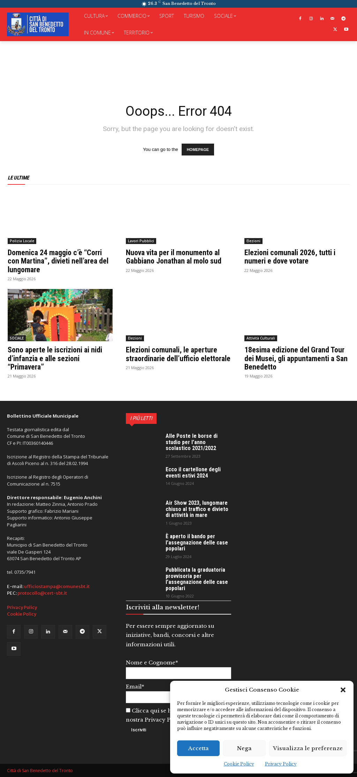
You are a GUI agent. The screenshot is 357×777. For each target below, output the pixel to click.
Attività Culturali (260, 338)
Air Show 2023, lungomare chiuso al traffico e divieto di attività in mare (197, 509)
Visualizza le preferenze (308, 748)
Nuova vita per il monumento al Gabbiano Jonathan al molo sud (173, 256)
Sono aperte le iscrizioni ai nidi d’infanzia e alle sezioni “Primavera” (55, 358)
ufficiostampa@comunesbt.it (57, 586)
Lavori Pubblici (141, 240)
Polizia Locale (22, 240)
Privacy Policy (281, 764)
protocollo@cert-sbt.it (42, 593)
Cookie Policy (239, 764)
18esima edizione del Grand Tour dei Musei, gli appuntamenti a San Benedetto (296, 358)
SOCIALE (17, 338)
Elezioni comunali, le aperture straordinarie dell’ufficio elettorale (178, 354)
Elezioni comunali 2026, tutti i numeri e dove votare (289, 256)
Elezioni (253, 240)
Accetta (198, 748)
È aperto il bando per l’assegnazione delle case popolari (197, 542)
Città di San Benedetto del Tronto (40, 771)
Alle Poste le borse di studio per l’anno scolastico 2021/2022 (192, 442)
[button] (343, 689)
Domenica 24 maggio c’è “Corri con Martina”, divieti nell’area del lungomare (58, 261)
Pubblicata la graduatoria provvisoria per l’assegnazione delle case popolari (197, 579)
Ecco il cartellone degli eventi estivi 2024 (193, 472)
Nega (244, 748)
